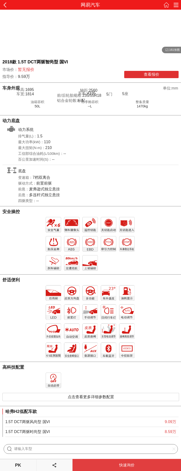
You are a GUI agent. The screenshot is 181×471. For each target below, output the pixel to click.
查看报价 (151, 74)
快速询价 (127, 465)
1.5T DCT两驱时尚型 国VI (27, 432)
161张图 (171, 50)
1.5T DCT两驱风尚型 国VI (27, 422)
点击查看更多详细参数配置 (91, 397)
